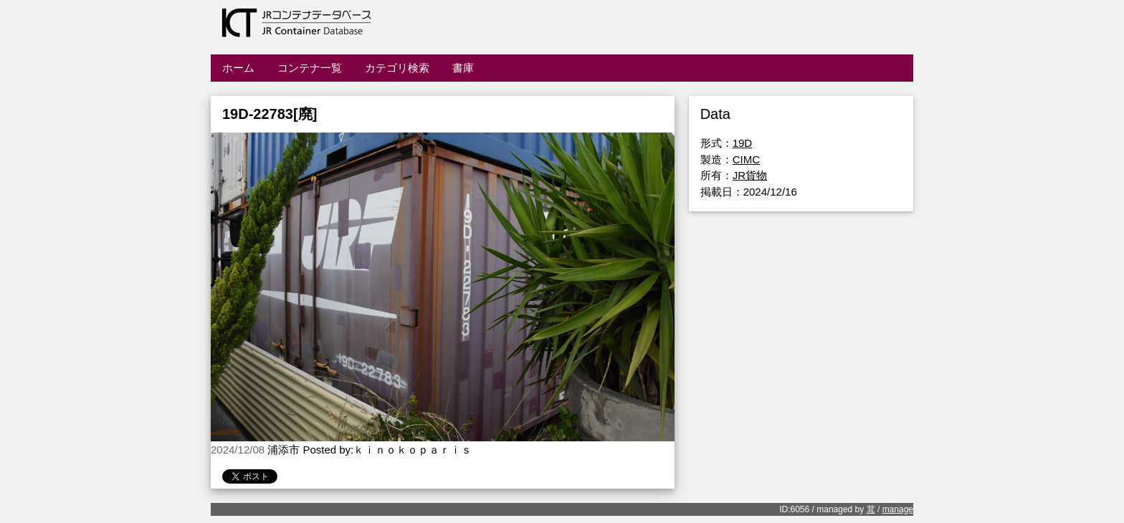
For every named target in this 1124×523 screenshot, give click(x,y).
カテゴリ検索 (397, 68)
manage (897, 509)
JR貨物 (750, 175)
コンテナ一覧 (309, 68)
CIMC (746, 159)
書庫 (463, 68)
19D (743, 143)
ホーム (238, 68)
